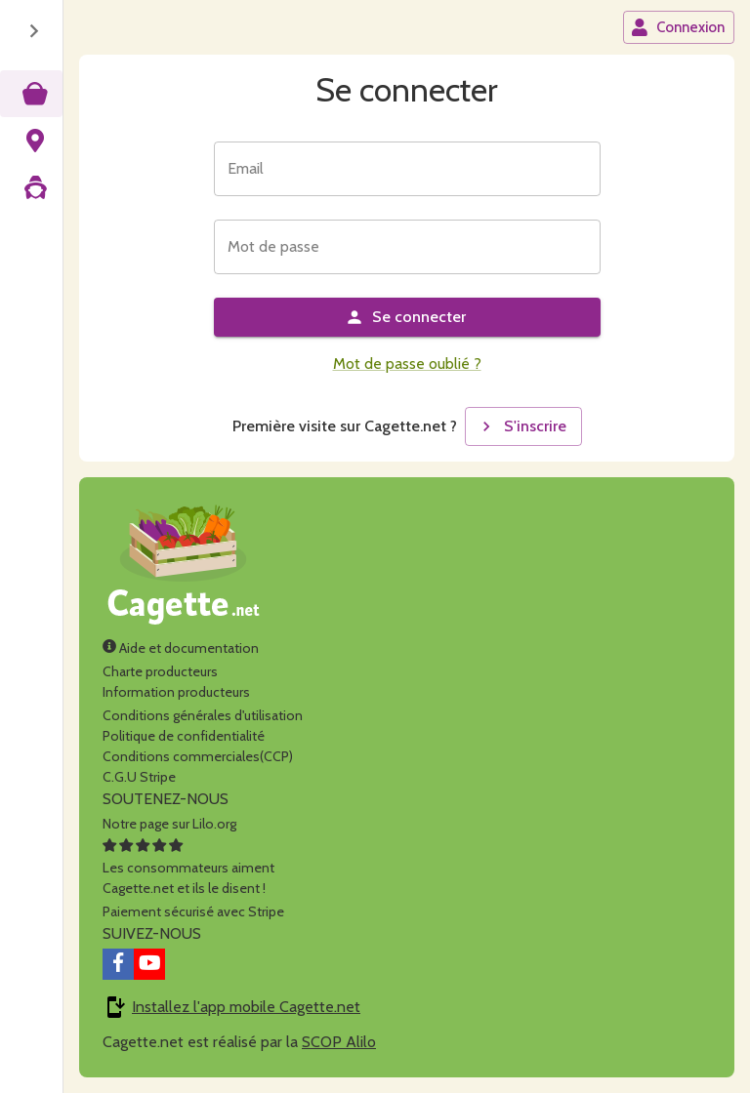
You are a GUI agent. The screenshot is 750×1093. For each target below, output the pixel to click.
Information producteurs (176, 692)
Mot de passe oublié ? (407, 363)
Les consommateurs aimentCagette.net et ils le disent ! (188, 867)
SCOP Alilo (339, 1041)
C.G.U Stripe (139, 777)
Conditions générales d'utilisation (203, 715)
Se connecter (405, 317)
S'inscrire (521, 426)
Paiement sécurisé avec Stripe (193, 911)
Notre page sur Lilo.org (169, 823)
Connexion (678, 27)
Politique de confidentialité (184, 736)
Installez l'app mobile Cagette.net (246, 1006)
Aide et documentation (181, 648)
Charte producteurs (160, 671)
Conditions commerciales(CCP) (198, 756)
